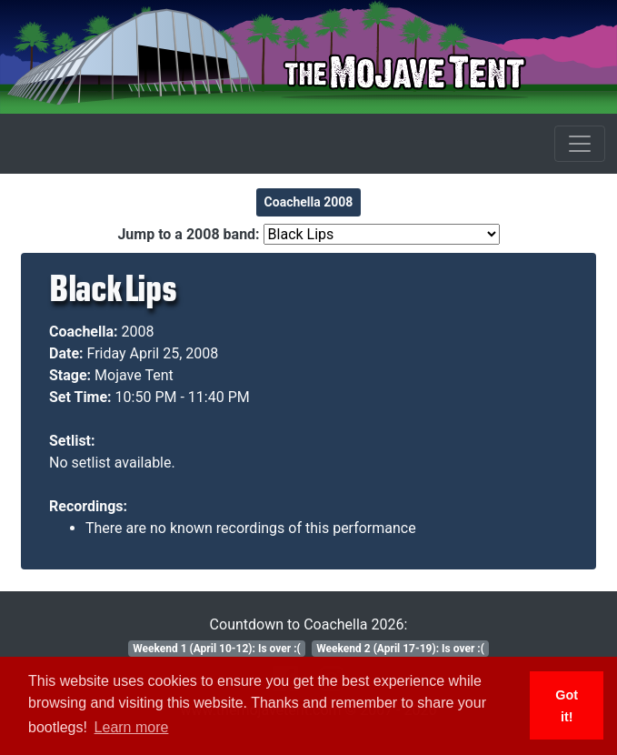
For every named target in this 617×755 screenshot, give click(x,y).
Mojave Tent (134, 375)
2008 (138, 331)
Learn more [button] (132, 727)
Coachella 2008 (308, 202)
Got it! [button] (566, 706)
